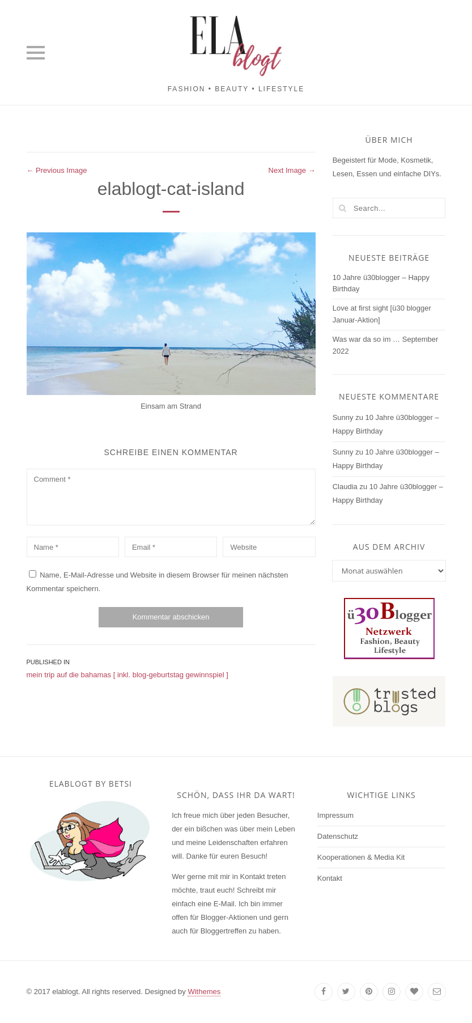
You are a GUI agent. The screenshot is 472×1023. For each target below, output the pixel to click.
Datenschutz (337, 836)
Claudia (345, 486)
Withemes (204, 991)
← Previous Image (57, 170)
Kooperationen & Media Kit (361, 857)
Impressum (335, 815)
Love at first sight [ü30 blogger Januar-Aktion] (382, 314)
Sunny (343, 417)
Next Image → (292, 170)
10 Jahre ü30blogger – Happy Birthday (381, 283)
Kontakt (329, 878)
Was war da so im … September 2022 (386, 345)
